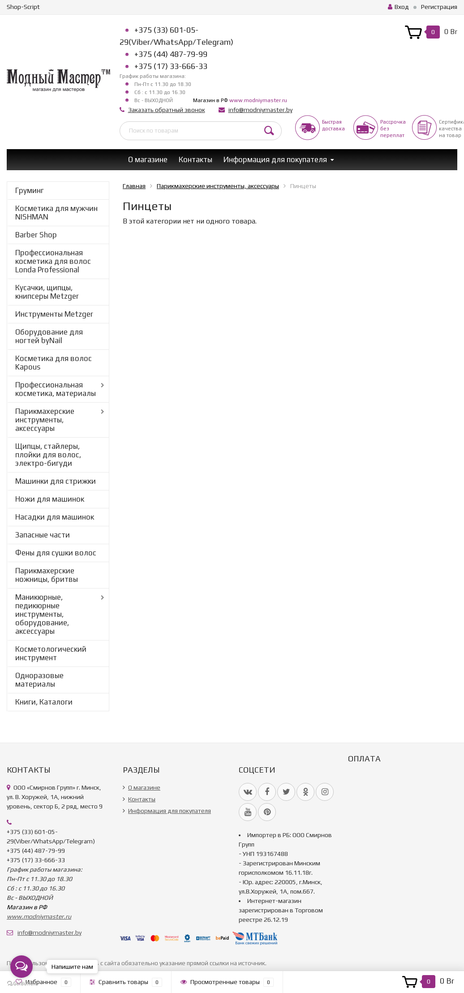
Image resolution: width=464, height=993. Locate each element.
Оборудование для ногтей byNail (49, 336)
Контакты (195, 159)
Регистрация (439, 6)
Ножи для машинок (49, 498)
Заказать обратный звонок (166, 109)
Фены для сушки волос (55, 552)
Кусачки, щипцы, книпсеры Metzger (47, 292)
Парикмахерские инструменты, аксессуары (44, 420)
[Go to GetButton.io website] (21, 984)
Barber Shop (36, 234)
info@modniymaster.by (260, 109)
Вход (398, 6)
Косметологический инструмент (50, 653)
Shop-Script (23, 6)
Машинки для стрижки (55, 481)
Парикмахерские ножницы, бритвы (46, 575)
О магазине (148, 159)
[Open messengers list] (21, 966)
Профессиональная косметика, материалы (55, 389)
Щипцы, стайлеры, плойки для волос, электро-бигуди (48, 455)
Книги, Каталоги (44, 701)
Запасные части (42, 534)
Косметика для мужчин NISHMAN (56, 212)
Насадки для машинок (54, 516)
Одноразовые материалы (39, 679)
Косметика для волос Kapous (53, 362)
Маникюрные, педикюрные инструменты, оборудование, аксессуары (42, 614)
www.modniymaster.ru (258, 100)
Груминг (29, 190)
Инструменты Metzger (54, 314)
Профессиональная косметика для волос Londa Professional (53, 261)
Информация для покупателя (275, 159)
